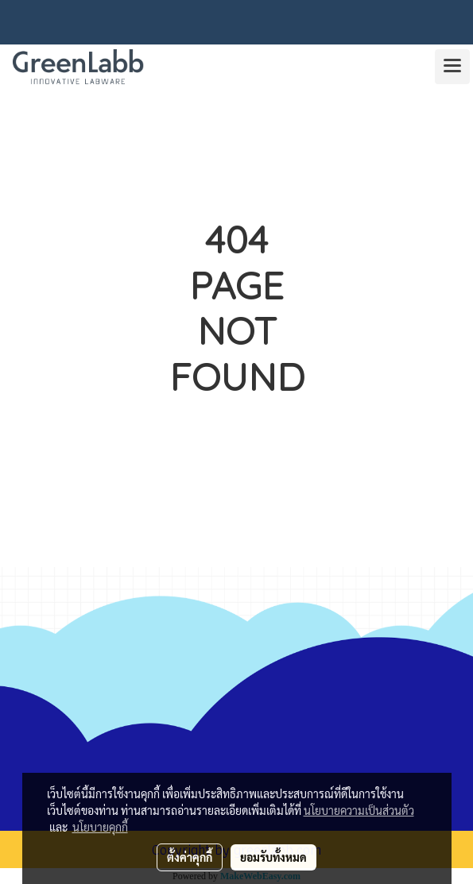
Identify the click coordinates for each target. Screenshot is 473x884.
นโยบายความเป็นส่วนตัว (359, 810)
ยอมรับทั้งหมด (273, 857)
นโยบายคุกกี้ (100, 827)
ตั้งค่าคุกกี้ (189, 857)
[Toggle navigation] (452, 66)
